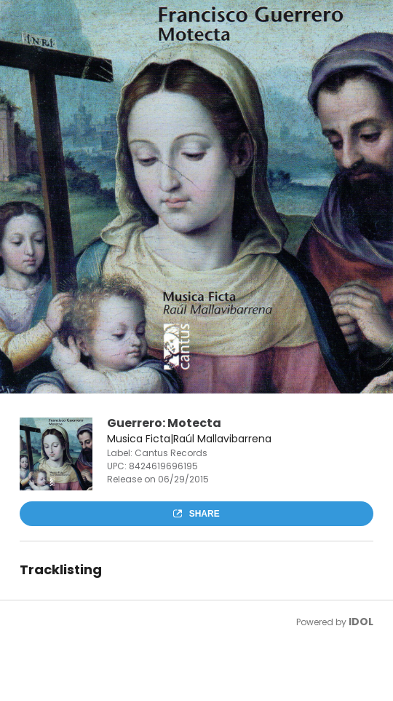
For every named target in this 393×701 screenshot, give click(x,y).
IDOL (361, 621)
